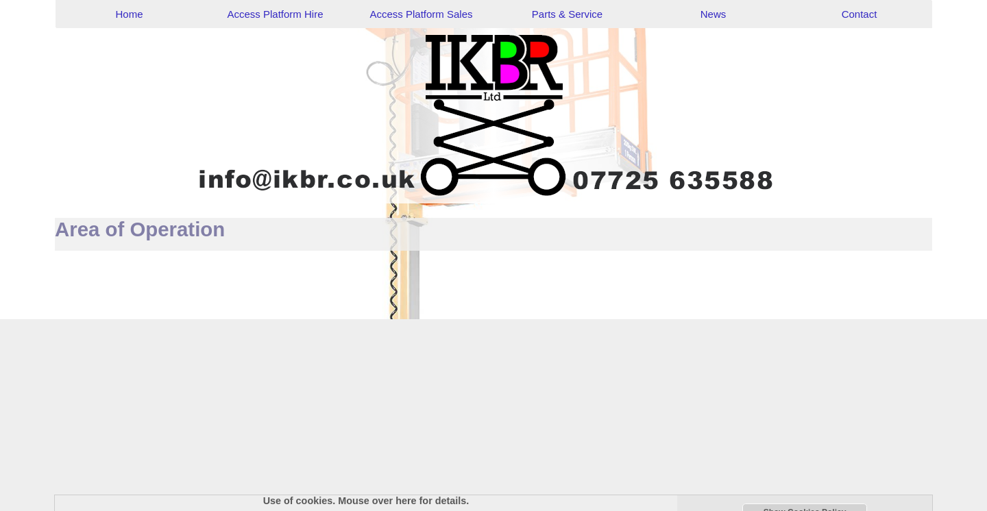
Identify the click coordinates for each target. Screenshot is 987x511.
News (713, 14)
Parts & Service (567, 14)
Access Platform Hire (275, 14)
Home (129, 14)
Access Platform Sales (420, 14)
